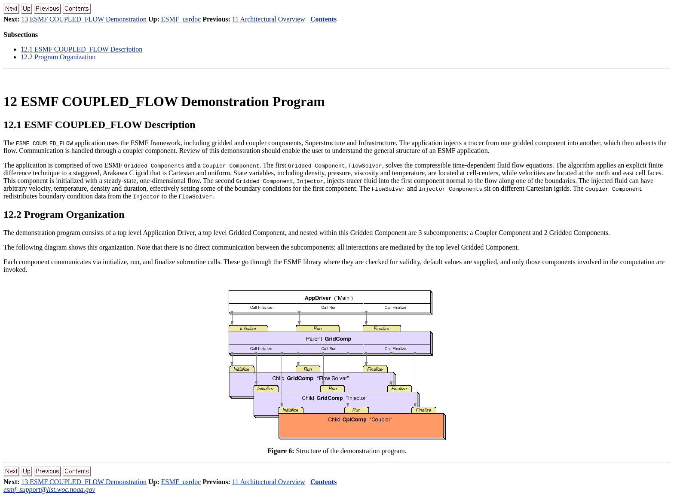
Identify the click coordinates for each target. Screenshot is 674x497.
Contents (323, 19)
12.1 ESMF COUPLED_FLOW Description (81, 49)
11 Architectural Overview (268, 19)
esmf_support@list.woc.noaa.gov (49, 489)
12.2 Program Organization (58, 57)
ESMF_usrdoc (181, 19)
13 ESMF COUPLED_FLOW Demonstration (84, 19)
